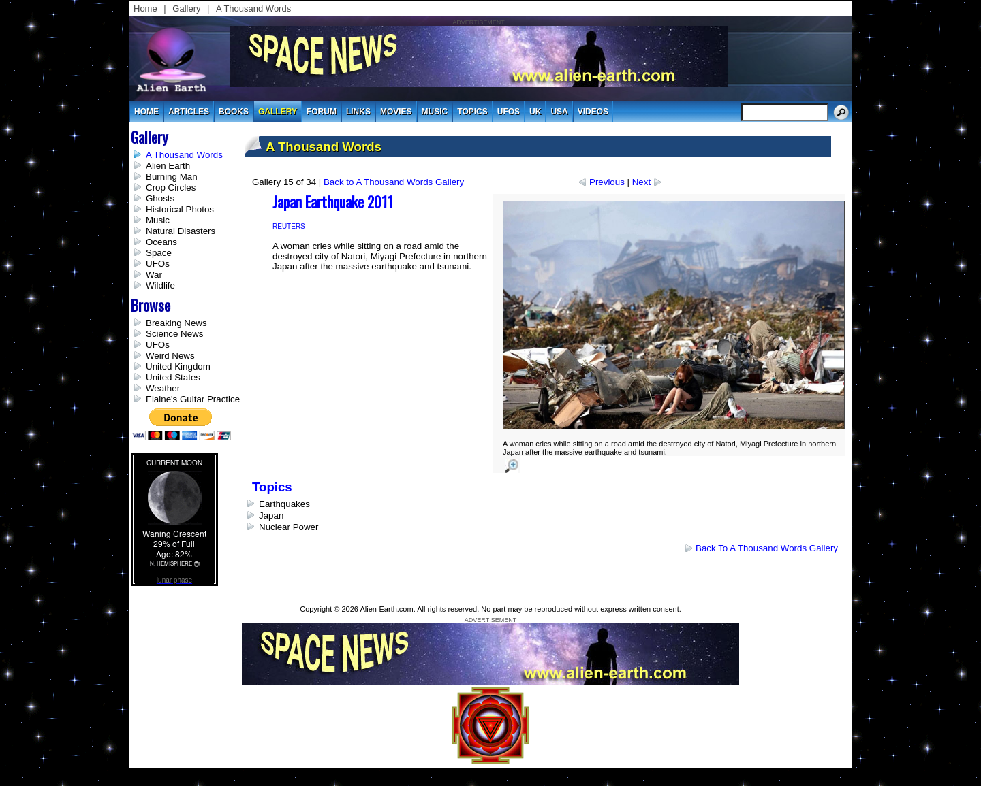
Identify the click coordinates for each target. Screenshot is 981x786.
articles (188, 111)
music (435, 111)
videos (593, 111)
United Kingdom (178, 366)
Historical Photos (180, 209)
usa (558, 111)
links (358, 111)
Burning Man (172, 176)
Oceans (161, 242)
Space (159, 253)
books (234, 111)
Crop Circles (171, 187)
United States (173, 377)
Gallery (186, 8)
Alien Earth (168, 166)
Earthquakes (284, 504)
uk (535, 111)
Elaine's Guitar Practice (193, 399)
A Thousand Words (253, 8)
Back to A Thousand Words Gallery (394, 182)
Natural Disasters (180, 231)
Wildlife (160, 285)
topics (472, 111)
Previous (607, 182)
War (154, 274)
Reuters (288, 226)
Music (158, 220)
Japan (271, 515)
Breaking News (176, 323)
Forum (322, 111)
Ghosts (160, 198)
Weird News (170, 355)
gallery (277, 111)
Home (145, 8)
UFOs (508, 111)
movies (396, 111)
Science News (174, 334)
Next (641, 182)
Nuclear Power (288, 527)
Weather (163, 388)
